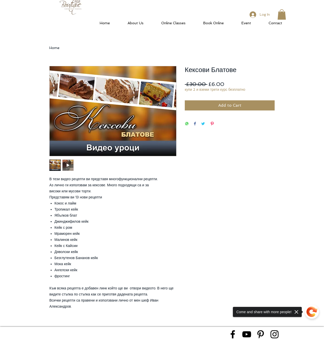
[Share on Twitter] (203, 124)
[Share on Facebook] (195, 124)
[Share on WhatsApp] (187, 124)
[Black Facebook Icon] (232, 334)
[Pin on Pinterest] (212, 124)
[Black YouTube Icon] (246, 334)
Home (54, 48)
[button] (281, 14)
